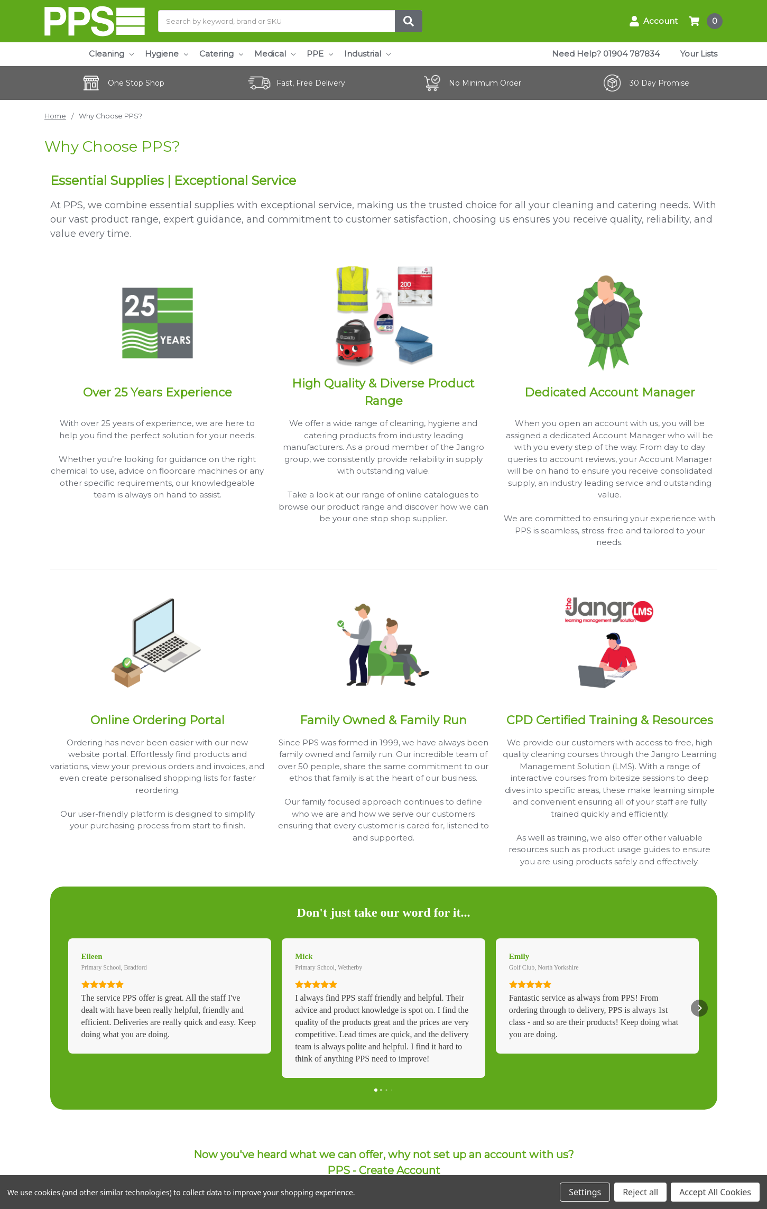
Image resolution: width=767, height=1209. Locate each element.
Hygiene (166, 54)
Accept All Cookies (715, 1192)
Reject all (640, 1192)
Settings (585, 1192)
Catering (221, 54)
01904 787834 (631, 54)
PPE (320, 54)
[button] (68, 1008)
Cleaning (111, 54)
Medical (274, 54)
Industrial (367, 54)
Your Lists (698, 54)
